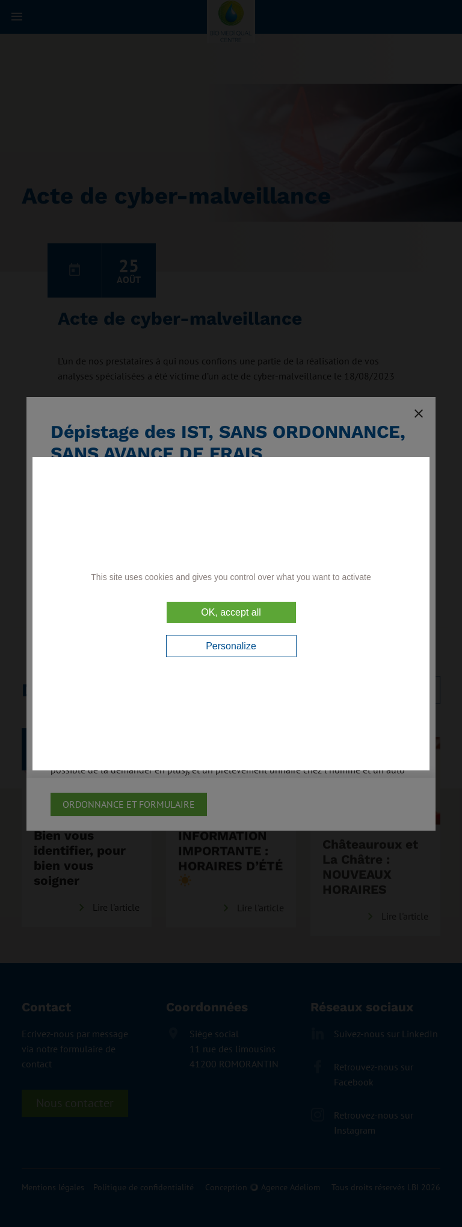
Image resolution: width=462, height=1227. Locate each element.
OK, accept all (231, 612)
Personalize (231, 646)
